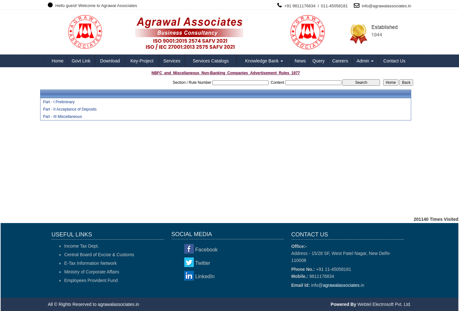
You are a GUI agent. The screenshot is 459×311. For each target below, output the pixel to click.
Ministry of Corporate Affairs (91, 271)
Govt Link (81, 60)
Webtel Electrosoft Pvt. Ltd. (384, 304)
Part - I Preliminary (59, 102)
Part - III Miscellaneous (62, 116)
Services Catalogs (211, 60)
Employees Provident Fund (91, 280)
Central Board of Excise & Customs (99, 254)
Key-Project (141, 60)
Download (110, 60)
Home (57, 60)
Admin (365, 60)
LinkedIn (205, 276)
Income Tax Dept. (81, 246)
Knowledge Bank (264, 60)
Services (171, 60)
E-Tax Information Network (90, 263)
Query (318, 60)
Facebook (206, 249)
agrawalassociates (390, 6)
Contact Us (394, 60)
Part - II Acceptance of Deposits (70, 109)
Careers (340, 60)
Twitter (202, 263)
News (300, 60)
